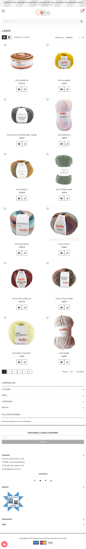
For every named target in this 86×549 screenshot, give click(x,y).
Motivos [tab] (5, 407)
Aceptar (50, 5)
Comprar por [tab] (8, 383)
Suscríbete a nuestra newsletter (43, 433)
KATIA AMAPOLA (64, 135)
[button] (5, 45)
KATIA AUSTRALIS (22, 244)
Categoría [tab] (6, 389)
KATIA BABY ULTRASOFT (22, 353)
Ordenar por (59, 37)
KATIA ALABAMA (64, 80)
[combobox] (43, 21)
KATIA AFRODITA (22, 80)
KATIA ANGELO (21, 189)
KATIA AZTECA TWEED (64, 298)
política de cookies (40, 5)
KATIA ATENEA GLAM (64, 189)
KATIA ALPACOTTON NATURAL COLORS (22, 135)
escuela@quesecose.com (11, 469)
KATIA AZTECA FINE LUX (22, 298)
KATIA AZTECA (64, 244)
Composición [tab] (7, 401)
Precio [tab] (4, 395)
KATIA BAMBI (64, 353)
